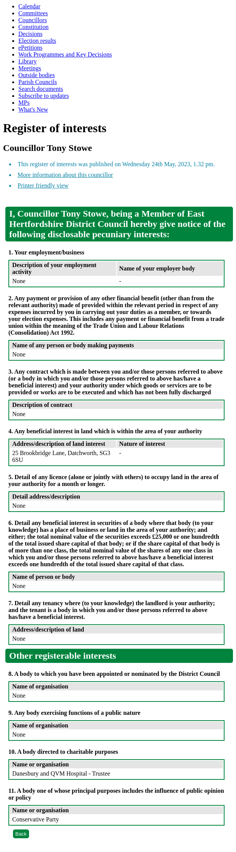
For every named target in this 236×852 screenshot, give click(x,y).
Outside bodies (36, 75)
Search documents (40, 89)
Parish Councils (37, 82)
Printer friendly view (43, 185)
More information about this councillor (65, 175)
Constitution (33, 27)
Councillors (32, 20)
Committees (33, 13)
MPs (23, 102)
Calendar (29, 6)
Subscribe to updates (43, 95)
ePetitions (30, 47)
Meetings (29, 68)
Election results (37, 40)
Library (27, 61)
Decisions (30, 34)
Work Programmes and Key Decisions (65, 54)
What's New (33, 109)
